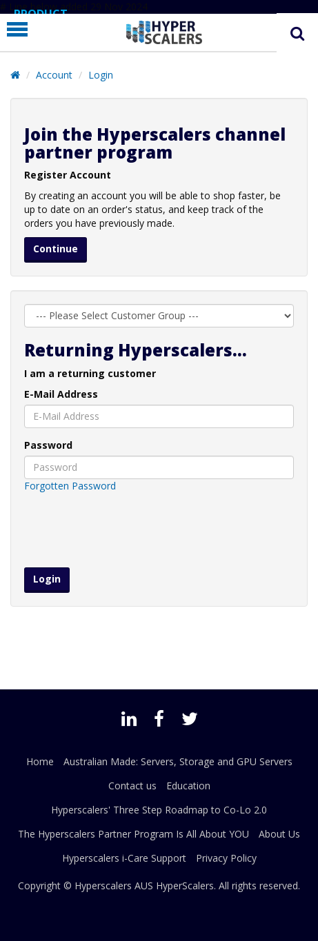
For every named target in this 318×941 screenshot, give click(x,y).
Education (188, 785)
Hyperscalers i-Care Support (124, 857)
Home (40, 761)
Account (54, 74)
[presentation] (159, 530)
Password (48, 445)
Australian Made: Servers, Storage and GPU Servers (177, 761)
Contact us (132, 785)
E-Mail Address (61, 394)
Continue (55, 248)
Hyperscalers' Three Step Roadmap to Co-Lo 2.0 (159, 809)
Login (100, 74)
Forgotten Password (70, 485)
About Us (279, 833)
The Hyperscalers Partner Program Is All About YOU (133, 833)
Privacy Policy (226, 857)
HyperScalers (185, 885)
